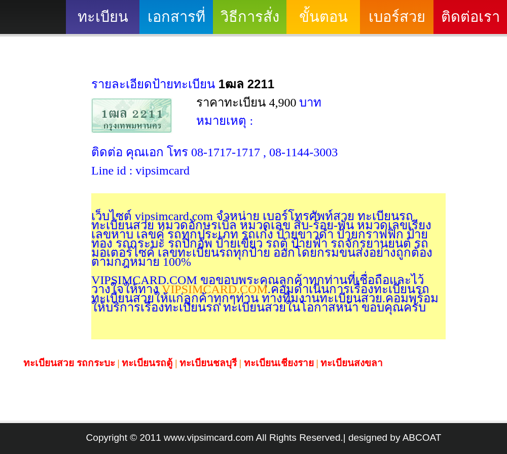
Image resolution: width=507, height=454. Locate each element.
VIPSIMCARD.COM (213, 289)
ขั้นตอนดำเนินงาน (323, 21)
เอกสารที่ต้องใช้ (176, 21)
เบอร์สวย (397, 17)
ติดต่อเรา (470, 17)
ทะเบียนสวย (103, 21)
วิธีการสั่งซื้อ (250, 21)
